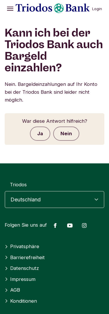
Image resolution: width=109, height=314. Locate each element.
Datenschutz (22, 268)
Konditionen (21, 301)
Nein (66, 133)
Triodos (18, 184)
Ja (40, 133)
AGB (12, 290)
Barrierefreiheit (25, 257)
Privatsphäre (22, 246)
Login (97, 8)
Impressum (20, 279)
